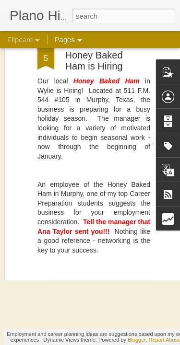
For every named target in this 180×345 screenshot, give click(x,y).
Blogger (136, 340)
